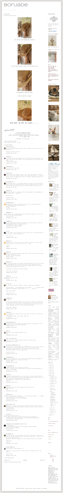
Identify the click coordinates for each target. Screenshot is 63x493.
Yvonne (7, 374)
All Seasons (8, 433)
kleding (57, 329)
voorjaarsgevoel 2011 (53, 352)
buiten (58, 313)
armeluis (49, 308)
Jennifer (8, 173)
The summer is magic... (56, 234)
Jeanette (8, 261)
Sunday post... (55, 214)
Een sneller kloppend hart (12, 345)
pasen (49, 338)
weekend (57, 353)
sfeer (50, 343)
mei (51, 388)
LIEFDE (58, 332)
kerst (53, 325)
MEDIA (53, 333)
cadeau (50, 314)
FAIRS (52, 315)
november (52, 378)
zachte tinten (54, 357)
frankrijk (50, 316)
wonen (19, 142)
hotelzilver (57, 322)
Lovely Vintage (9, 447)
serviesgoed (56, 342)
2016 (50, 365)
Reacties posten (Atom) (16, 462)
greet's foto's (9, 404)
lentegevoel (51, 332)
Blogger (45, 488)
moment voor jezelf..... (13, 142)
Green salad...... (54, 389)
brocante (50, 312)
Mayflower (8, 212)
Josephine (8, 298)
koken (54, 330)
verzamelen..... (51, 349)
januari (52, 412)
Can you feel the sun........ (54, 403)
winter (49, 354)
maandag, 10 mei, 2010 (11, 455)
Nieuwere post (7, 460)
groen (55, 320)
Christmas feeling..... (56, 268)
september (52, 381)
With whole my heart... (56, 245)
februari (52, 411)
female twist (56, 315)
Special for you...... (52, 405)
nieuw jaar (50, 337)
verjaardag (57, 348)
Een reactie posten (9, 457)
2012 (50, 372)
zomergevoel (50, 359)
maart (51, 409)
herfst (49, 321)
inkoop (49, 323)
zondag (55, 359)
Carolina (8, 190)
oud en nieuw (56, 337)
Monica (7, 276)
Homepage (25, 460)
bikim (7, 385)
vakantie (50, 347)
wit (58, 354)
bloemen (51, 311)
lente (58, 331)
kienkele (8, 221)
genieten (50, 319)
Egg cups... (56, 223)
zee (58, 357)
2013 (50, 370)
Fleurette (8, 394)
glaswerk (50, 320)
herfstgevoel (55, 321)
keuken (49, 329)
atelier (57, 308)
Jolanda (7, 156)
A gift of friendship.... (54, 394)
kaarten (49, 325)
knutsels (50, 330)
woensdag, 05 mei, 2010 (11, 153)
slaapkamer (57, 343)
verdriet (49, 348)
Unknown (7, 241)
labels (49, 331)
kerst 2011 (57, 325)
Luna (49, 333)
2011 (50, 373)
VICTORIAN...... (53, 397)
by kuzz (7, 414)
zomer (58, 358)
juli (51, 385)
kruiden (57, 330)
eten (49, 315)
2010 (50, 375)
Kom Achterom (9, 202)
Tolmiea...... (53, 396)
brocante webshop (52, 313)
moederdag (57, 333)
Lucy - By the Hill (10, 338)
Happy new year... (55, 279)
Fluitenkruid (9, 357)
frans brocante (56, 316)
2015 (50, 367)
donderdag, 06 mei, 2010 (11, 335)
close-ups (54, 314)
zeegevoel (50, 358)
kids (53, 329)
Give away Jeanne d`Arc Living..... (56, 255)
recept (49, 341)
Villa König (8, 166)
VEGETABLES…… (53, 399)
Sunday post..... (55, 193)
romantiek (54, 341)
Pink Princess (9, 146)
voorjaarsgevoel (51, 351)
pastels (53, 338)
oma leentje (8, 181)
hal (58, 320)
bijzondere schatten (53, 309)
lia (7, 231)
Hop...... (55, 183)
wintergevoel (54, 354)
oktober (52, 380)
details (57, 314)
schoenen (49, 342)
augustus (52, 383)
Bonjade (16, 5)
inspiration (56, 323)
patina (58, 338)
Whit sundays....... (54, 392)
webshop (50, 353)
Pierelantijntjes (10, 322)
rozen (57, 341)
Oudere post (42, 460)
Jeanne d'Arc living (53, 324)
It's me (7, 283)
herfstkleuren (51, 322)
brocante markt (56, 312)
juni (51, 386)
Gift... (55, 204)
